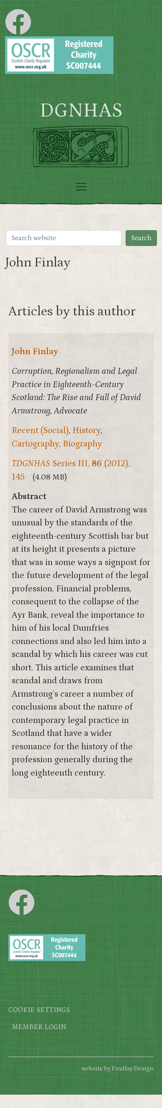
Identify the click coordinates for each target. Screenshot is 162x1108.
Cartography (35, 444)
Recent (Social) (40, 431)
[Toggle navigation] (81, 186)
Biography (82, 444)
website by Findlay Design (118, 1068)
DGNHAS (81, 110)
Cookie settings (39, 1010)
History (86, 431)
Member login (39, 1027)
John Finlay (35, 352)
